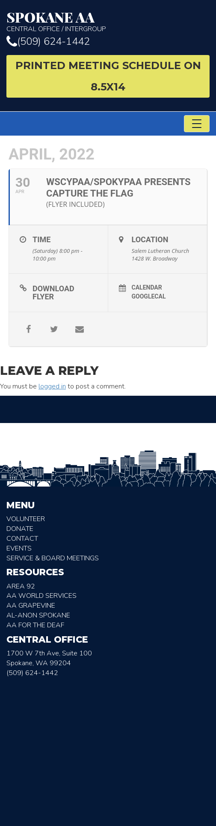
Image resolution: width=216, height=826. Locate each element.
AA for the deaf (35, 625)
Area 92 (20, 586)
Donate (19, 528)
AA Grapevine (30, 605)
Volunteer (25, 519)
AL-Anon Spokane (38, 615)
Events (19, 548)
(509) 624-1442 (48, 41)
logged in (52, 386)
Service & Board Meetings (52, 558)
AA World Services (41, 595)
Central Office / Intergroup (108, 21)
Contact (22, 538)
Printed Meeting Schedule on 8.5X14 (108, 76)
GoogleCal (149, 296)
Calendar (147, 287)
